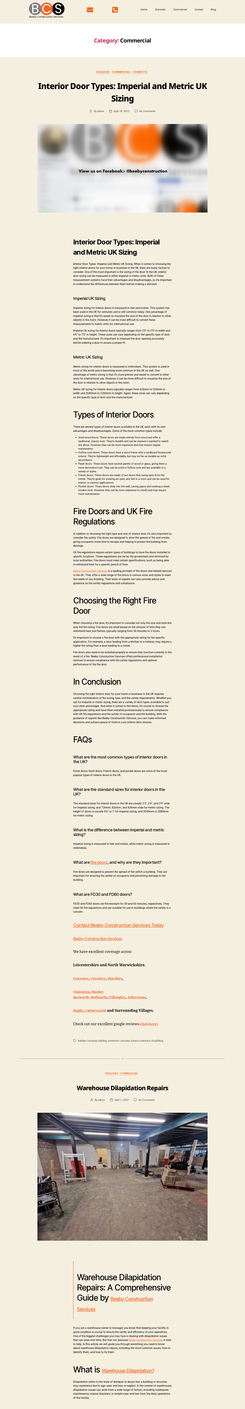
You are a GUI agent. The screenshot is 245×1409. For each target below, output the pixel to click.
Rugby (78, 1018)
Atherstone (142, 1004)
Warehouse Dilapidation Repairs (122, 1094)
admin (100, 111)
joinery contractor (140, 1048)
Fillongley (121, 1004)
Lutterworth (97, 1018)
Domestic (160, 9)
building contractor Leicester (114, 1048)
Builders (102, 72)
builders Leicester (87, 1048)
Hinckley (117, 986)
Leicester (81, 986)
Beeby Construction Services (90, 571)
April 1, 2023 (122, 1108)
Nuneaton (82, 999)
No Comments (147, 111)
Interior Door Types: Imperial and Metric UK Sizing (122, 91)
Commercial (180, 9)
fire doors (99, 862)
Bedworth (101, 1004)
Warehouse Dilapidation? (107, 1383)
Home (143, 9)
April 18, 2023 (121, 111)
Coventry (99, 986)
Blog (213, 9)
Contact (199, 9)
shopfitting (157, 1048)
